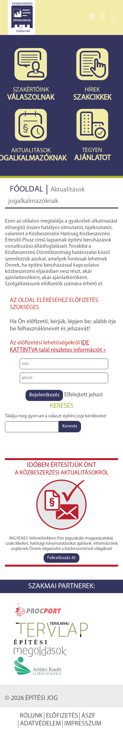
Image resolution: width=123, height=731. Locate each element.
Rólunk (31, 716)
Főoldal (26, 189)
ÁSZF (88, 716)
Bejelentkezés (44, 395)
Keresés (69, 426)
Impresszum (82, 724)
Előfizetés (62, 716)
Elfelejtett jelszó (83, 395)
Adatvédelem (40, 724)
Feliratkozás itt (61, 558)
